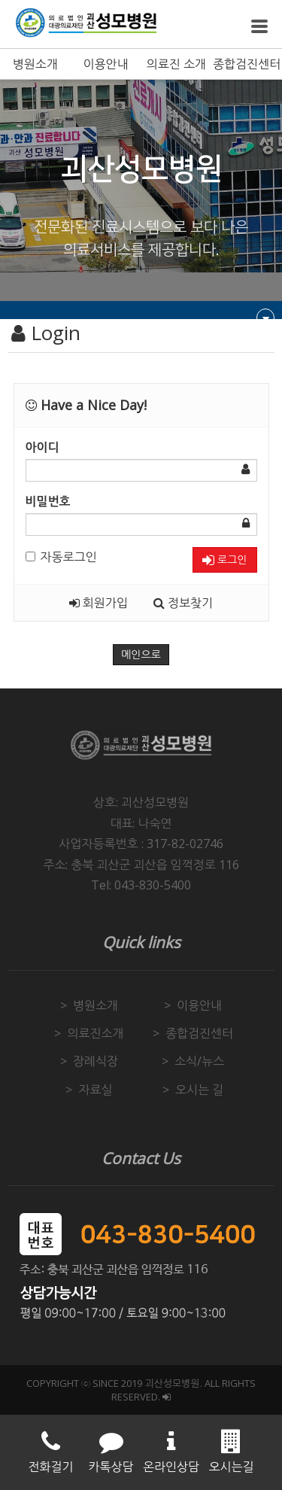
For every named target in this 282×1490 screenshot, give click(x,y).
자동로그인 (61, 557)
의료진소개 (95, 1033)
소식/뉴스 (199, 1061)
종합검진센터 (246, 64)
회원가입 (98, 602)
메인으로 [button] (141, 654)
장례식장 (95, 1061)
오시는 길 (199, 1089)
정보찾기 (183, 602)
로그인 (224, 560)
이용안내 (106, 64)
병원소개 (35, 64)
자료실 (95, 1089)
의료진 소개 (176, 64)
